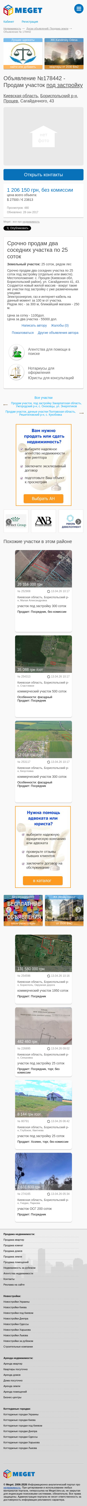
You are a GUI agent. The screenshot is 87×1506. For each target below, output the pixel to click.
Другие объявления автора (58, 333)
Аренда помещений (15, 1391)
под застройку (64, 85)
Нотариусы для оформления (41, 370)
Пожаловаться (23, 333)
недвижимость (31, 221)
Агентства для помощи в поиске (49, 351)
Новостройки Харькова (17, 1329)
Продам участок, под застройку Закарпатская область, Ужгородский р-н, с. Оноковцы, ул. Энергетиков (46, 405)
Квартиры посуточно (15, 1369)
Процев (10, 101)
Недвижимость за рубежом (19, 1267)
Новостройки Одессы (16, 1324)
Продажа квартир (13, 1239)
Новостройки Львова (15, 1335)
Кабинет (8, 21)
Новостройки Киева (14, 1307)
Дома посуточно (13, 1380)
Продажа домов (12, 1251)
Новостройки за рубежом (18, 1341)
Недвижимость (12, 28)
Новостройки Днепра (15, 1318)
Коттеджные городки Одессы (20, 1436)
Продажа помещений (16, 1262)
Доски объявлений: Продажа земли (47, 28)
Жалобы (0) (60, 325)
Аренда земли (11, 1386)
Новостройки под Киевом (18, 1312)
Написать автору (34, 325)
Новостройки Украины (16, 1301)
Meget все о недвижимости (43, 1474)
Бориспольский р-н (58, 96)
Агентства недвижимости (18, 1273)
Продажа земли (12, 1256)
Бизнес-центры (12, 1397)
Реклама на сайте (14, 1284)
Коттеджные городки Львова (20, 1448)
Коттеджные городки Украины (21, 1414)
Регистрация (30, 21)
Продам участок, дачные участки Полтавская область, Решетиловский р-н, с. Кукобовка (41, 413)
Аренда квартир (12, 1363)
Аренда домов (11, 1374)
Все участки (43, 398)
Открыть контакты (43, 174)
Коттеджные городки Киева (19, 1420)
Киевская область (20, 96)
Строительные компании (18, 1346)
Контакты (9, 1279)
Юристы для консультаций (51, 378)
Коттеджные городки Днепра (20, 1431)
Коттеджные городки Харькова (21, 1442)
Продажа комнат (13, 1245)
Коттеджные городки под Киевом (22, 1425)
